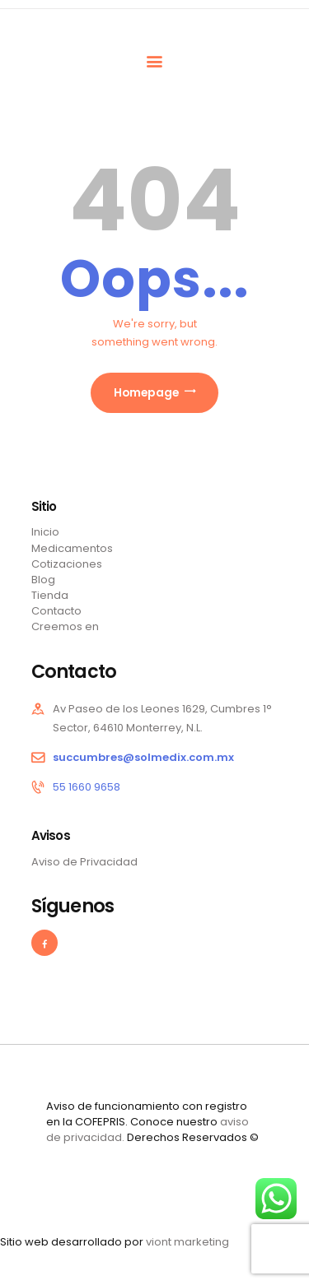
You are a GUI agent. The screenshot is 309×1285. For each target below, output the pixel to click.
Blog (43, 579)
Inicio (45, 532)
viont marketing (187, 1242)
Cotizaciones (66, 564)
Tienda (49, 595)
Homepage (146, 392)
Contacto (56, 611)
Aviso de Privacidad (84, 862)
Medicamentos (72, 548)
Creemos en (65, 626)
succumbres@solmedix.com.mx (143, 757)
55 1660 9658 (86, 787)
